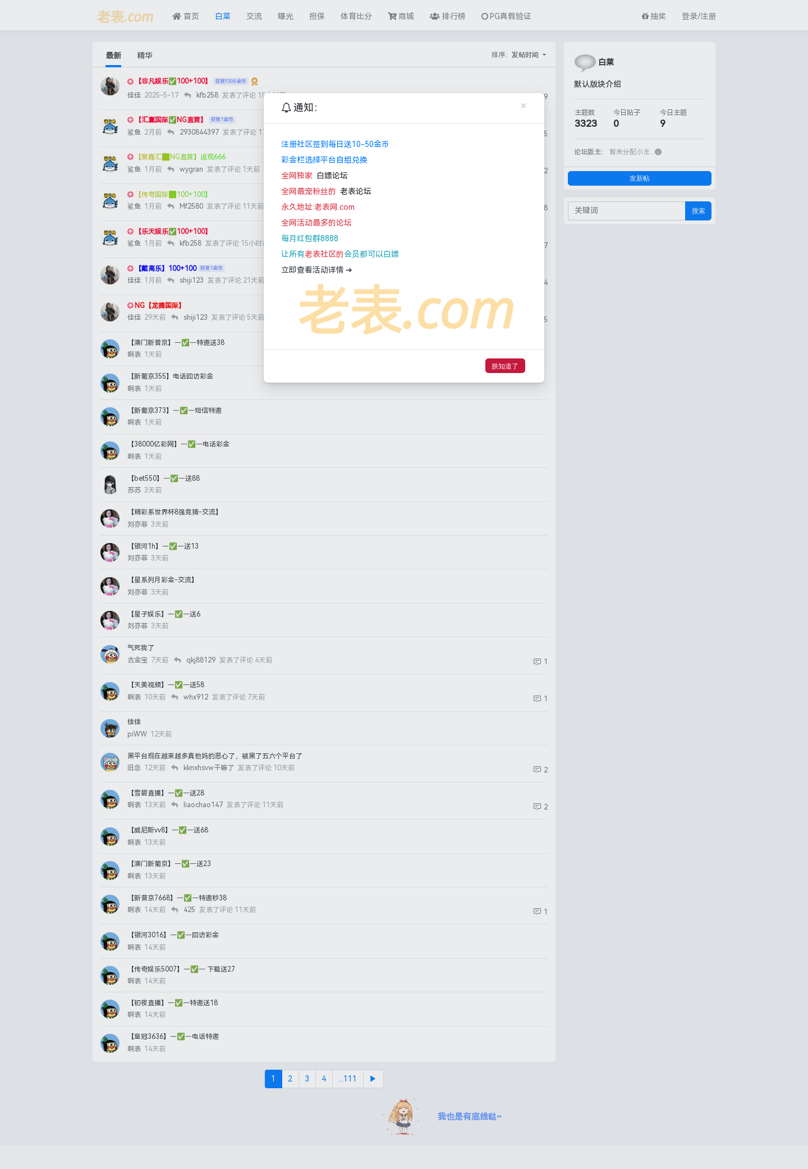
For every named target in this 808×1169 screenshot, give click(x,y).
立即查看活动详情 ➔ (317, 270)
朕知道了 (505, 366)
